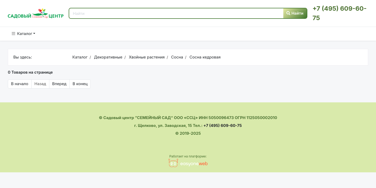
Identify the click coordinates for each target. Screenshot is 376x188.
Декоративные (107, 57)
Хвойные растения (146, 57)
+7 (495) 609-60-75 (222, 125)
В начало (19, 83)
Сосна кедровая (204, 57)
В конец (80, 83)
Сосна (176, 57)
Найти (294, 13)
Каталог (22, 33)
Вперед (59, 83)
